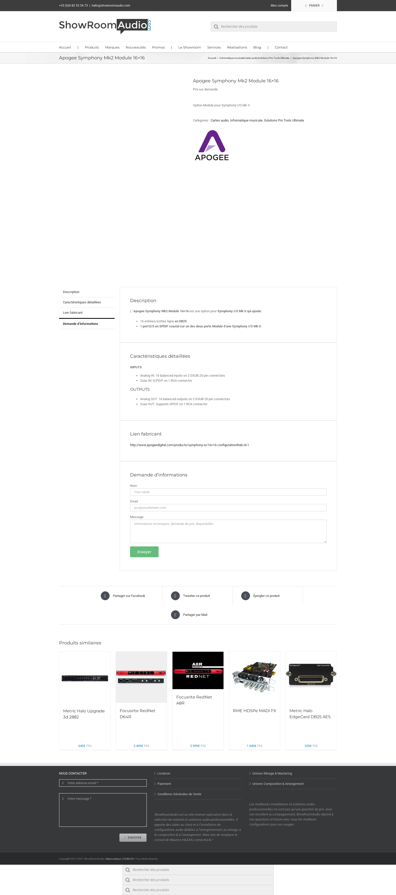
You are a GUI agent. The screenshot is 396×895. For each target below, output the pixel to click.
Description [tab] (71, 292)
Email (134, 501)
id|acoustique (113, 858)
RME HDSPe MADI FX (254, 710)
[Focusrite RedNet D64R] (141, 677)
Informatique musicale (246, 120)
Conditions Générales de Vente (179, 794)
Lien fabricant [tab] (73, 313)
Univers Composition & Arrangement (278, 784)
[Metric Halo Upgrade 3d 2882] (84, 677)
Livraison (163, 773)
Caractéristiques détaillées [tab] (82, 302)
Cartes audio (220, 120)
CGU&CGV (128, 858)
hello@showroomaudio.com (111, 5)
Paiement (164, 784)
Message (136, 517)
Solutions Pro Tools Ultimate (284, 120)
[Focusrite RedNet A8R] (198, 670)
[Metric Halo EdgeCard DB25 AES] (311, 677)
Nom (133, 486)
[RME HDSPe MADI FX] (254, 677)
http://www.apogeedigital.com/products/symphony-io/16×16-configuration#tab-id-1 (189, 445)
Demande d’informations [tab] (80, 324)
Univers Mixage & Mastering (272, 773)
